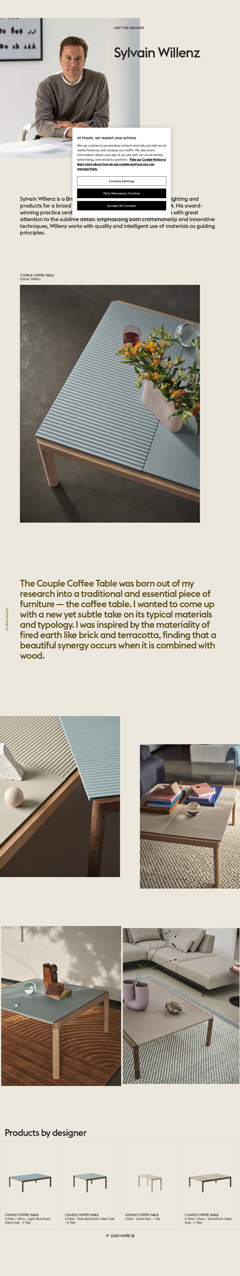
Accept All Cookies (121, 206)
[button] (30, 1006)
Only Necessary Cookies (121, 193)
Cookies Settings (121, 181)
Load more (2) (120, 1235)
